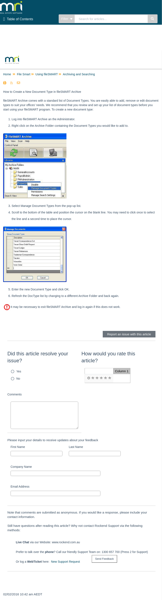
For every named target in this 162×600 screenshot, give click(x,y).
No (18, 378)
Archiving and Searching (79, 74)
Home (7, 74)
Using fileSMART (46, 74)
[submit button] (104, 559)
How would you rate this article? (108, 357)
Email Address (20, 486)
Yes (18, 371)
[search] (111, 18)
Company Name (21, 466)
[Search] (153, 18)
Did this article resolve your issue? (37, 357)
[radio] (88, 378)
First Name (18, 447)
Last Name (76, 447)
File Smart (23, 74)
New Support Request (65, 561)
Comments (14, 394)
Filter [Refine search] (67, 18)
